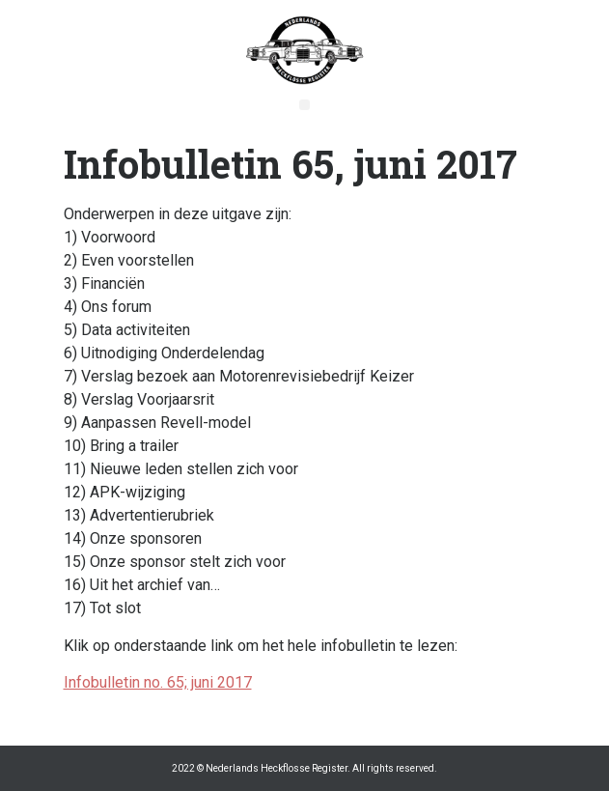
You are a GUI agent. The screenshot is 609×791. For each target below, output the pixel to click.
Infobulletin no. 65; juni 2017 (158, 682)
